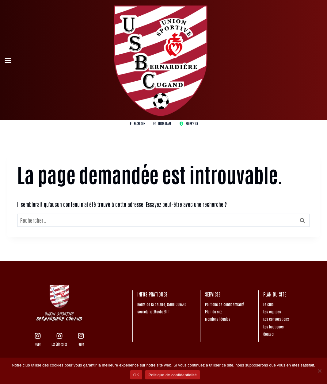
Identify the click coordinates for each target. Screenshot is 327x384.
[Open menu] (9, 60)
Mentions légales (217, 318)
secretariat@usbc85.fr (153, 311)
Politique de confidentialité (225, 304)
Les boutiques (273, 326)
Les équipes (272, 311)
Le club (268, 304)
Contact (268, 334)
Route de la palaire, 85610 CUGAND (161, 304)
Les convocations (276, 318)
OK (136, 375)
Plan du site (213, 311)
